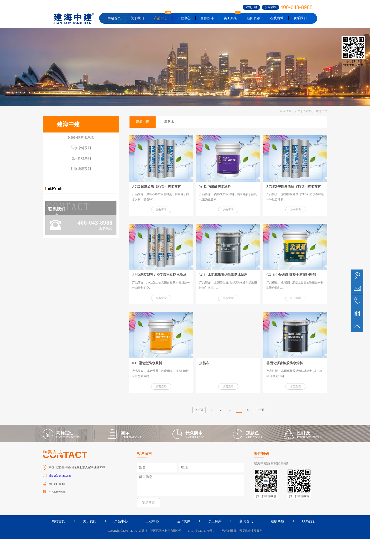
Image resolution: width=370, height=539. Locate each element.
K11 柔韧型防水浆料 (147, 363)
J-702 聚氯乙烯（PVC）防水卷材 (156, 186)
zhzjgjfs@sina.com (60, 475)
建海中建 (321, 111)
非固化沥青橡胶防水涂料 (284, 363)
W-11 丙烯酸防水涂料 (215, 186)
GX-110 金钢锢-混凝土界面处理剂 (291, 275)
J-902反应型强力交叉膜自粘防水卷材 (159, 275)
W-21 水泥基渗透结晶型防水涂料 (223, 275)
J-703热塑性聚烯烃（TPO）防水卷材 (293, 186)
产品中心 (308, 111)
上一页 (199, 409)
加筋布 (204, 363)
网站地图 (226, 530)
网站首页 (114, 18)
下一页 (259, 409)
